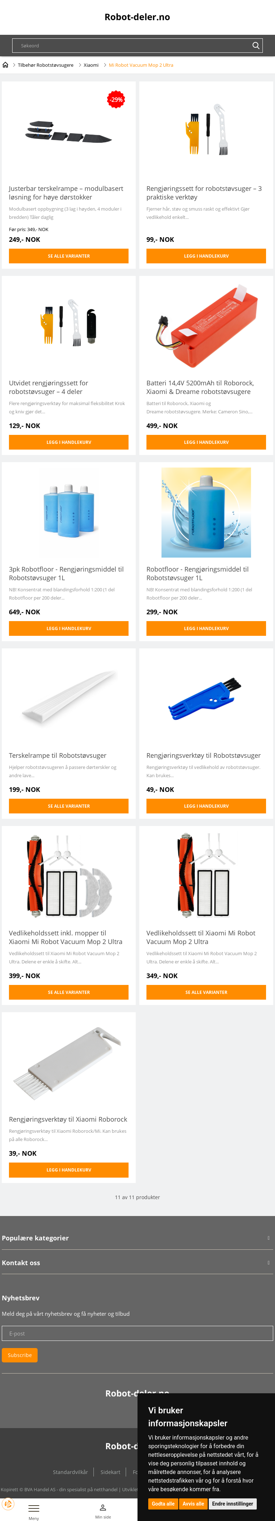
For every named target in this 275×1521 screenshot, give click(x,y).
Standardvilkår (70, 1472)
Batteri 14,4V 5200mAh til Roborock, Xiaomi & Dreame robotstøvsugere (200, 387)
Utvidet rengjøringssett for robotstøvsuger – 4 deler (48, 387)
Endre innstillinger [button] (232, 1504)
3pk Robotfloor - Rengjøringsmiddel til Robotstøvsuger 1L (66, 573)
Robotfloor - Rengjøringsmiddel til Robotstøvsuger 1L (197, 573)
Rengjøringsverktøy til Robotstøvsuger (203, 755)
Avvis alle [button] (193, 1504)
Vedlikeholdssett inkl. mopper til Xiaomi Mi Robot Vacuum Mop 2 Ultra (65, 937)
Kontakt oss (21, 1262)
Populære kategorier (35, 1238)
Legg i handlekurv (206, 256)
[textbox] (141, 45)
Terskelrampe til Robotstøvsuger (57, 755)
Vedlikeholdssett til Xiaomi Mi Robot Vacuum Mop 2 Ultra (200, 937)
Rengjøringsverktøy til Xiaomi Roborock (68, 1119)
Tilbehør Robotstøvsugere (45, 65)
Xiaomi (91, 65)
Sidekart (110, 1472)
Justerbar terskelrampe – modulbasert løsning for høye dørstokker (66, 192)
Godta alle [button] (163, 1504)
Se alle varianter (69, 256)
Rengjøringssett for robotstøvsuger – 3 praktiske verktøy (204, 192)
